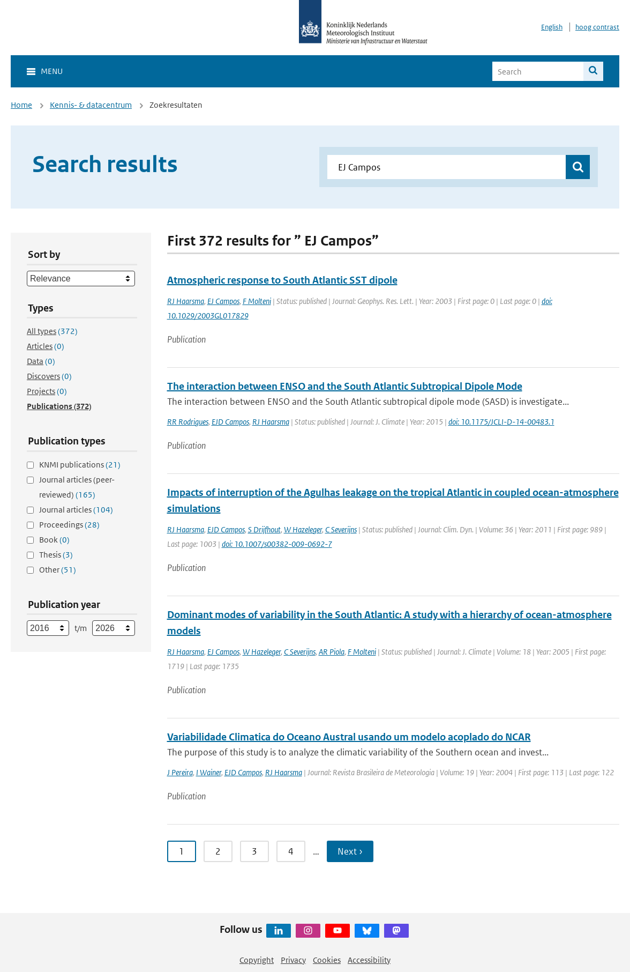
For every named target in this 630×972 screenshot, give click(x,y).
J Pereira (180, 772)
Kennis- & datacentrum (91, 105)
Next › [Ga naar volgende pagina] (350, 851)
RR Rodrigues (187, 422)
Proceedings (69, 525)
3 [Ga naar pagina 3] (254, 851)
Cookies (327, 960)
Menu (52, 71)
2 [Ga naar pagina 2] (218, 851)
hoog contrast (597, 27)
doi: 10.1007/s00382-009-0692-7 (277, 544)
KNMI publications (80, 464)
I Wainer (208, 772)
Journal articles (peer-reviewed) (77, 487)
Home (21, 105)
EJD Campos (230, 422)
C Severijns (341, 529)
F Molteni (257, 301)
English (551, 27)
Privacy (293, 960)
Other (57, 570)
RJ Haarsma (185, 301)
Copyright (256, 960)
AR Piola (331, 652)
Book (54, 540)
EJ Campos (223, 301)
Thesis (56, 555)
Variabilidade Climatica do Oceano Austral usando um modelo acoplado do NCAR (349, 737)
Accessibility (369, 960)
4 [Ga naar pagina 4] (291, 851)
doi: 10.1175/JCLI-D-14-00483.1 (501, 422)
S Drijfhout (264, 529)
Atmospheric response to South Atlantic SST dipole (282, 280)
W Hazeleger (303, 529)
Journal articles (76, 509)
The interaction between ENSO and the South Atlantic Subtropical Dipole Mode (344, 386)
